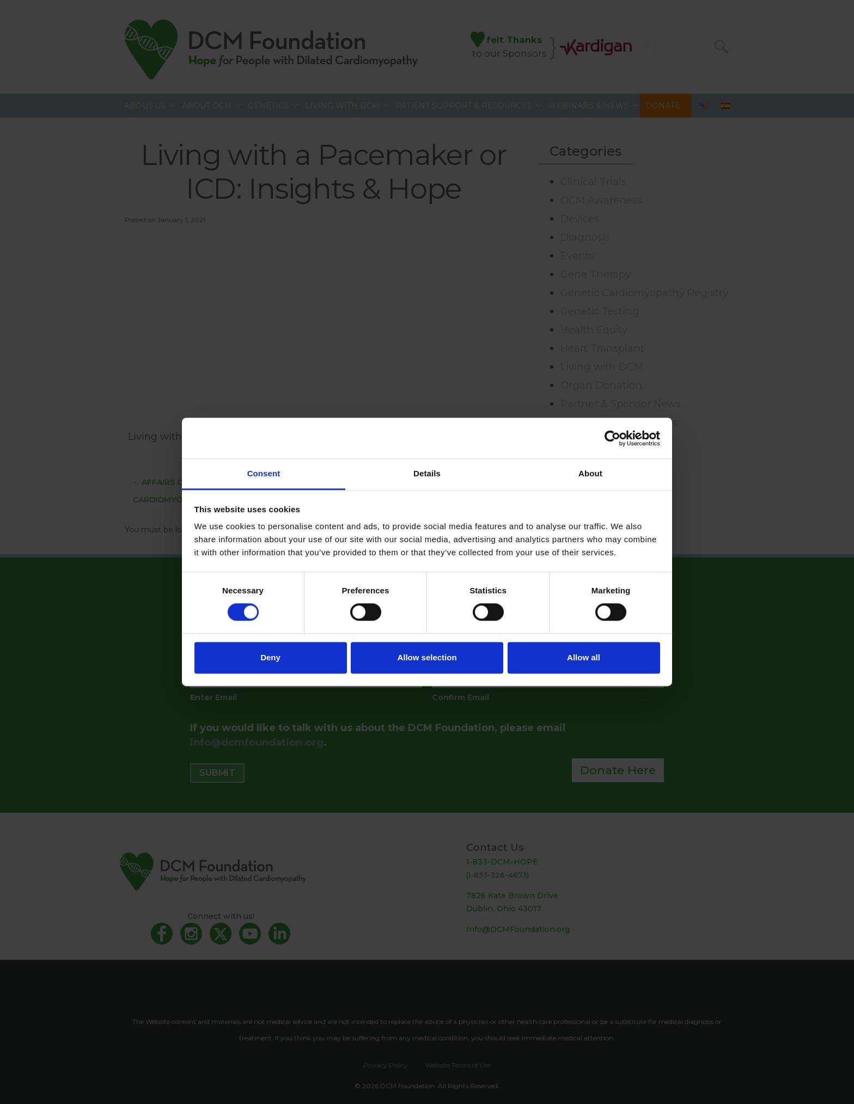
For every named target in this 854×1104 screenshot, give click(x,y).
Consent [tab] (263, 473)
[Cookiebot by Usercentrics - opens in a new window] (612, 438)
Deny (270, 657)
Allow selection (426, 657)
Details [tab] (427, 473)
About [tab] (590, 473)
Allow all (583, 657)
